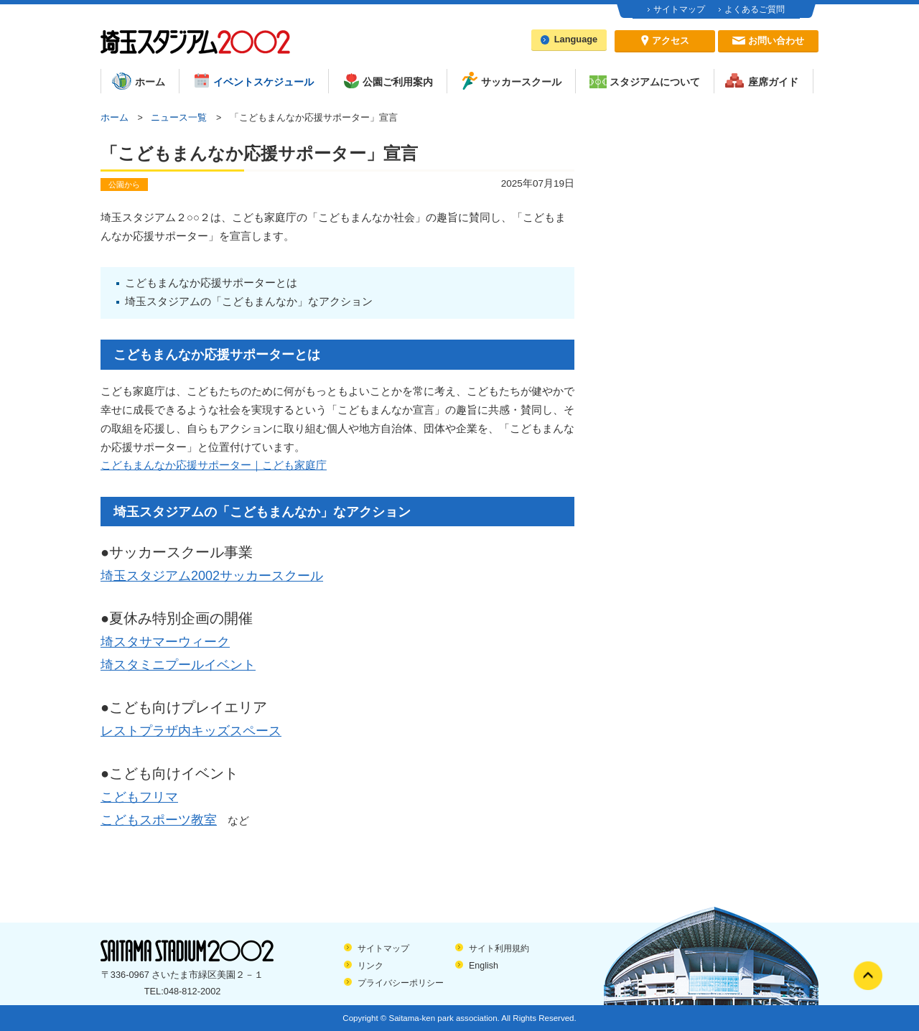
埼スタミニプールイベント (178, 665)
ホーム (115, 118)
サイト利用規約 (499, 948)
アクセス (670, 40)
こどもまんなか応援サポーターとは (211, 283)
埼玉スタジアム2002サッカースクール (212, 576)
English (483, 966)
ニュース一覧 (179, 118)
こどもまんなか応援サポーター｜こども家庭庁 (214, 465)
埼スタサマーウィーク (165, 642)
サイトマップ (679, 9)
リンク (370, 966)
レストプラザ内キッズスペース (191, 731)
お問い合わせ (776, 40)
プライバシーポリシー (401, 983)
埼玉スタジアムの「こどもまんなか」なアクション (249, 301)
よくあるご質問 (754, 9)
